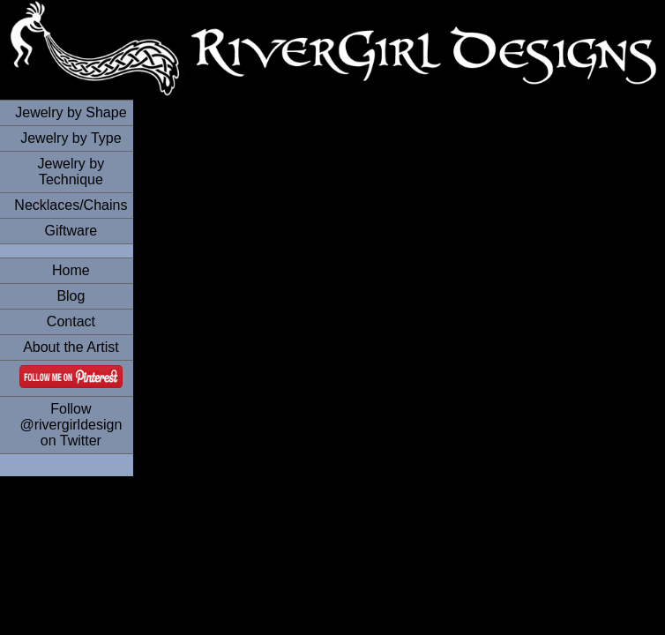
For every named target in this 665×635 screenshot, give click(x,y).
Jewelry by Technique (71, 171)
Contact (71, 321)
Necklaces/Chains (70, 205)
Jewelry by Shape (70, 112)
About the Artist (71, 347)
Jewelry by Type (70, 138)
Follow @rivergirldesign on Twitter (70, 424)
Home (71, 270)
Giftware (71, 230)
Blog (70, 295)
